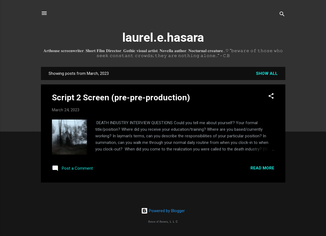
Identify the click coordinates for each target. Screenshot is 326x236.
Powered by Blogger (163, 210)
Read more (262, 168)
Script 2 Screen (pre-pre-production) (121, 97)
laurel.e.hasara (163, 37)
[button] (271, 97)
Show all (267, 73)
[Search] (282, 15)
